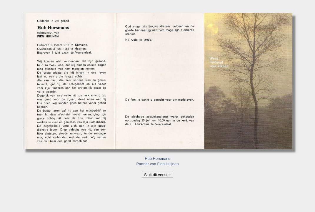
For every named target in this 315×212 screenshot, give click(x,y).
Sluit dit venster (157, 175)
